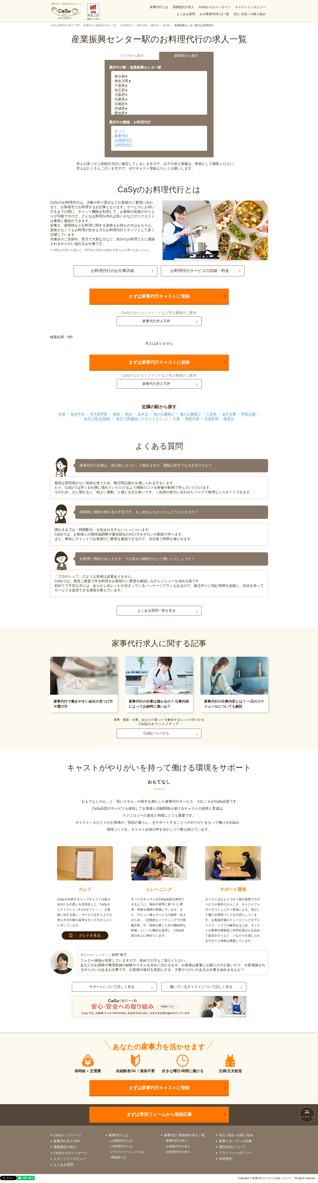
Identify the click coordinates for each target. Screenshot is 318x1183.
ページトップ (307, 1117)
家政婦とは (118, 1157)
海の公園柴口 (163, 414)
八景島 (211, 414)
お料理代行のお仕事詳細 (112, 270)
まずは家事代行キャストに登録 (159, 296)
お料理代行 (126, 25)
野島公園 (248, 414)
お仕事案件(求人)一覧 (214, 14)
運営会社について (232, 1147)
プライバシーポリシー (235, 1153)
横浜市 (155, 25)
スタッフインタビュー (70, 1158)
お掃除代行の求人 (178, 1146)
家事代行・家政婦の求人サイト (66, 11)
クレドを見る (85, 935)
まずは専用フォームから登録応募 (159, 1114)
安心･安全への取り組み (250, 14)
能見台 (229, 419)
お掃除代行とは (121, 1140)
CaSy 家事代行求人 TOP (65, 25)
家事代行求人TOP (156, 321)
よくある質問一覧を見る (156, 610)
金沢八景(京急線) (97, 419)
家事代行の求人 (176, 1140)
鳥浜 (128, 414)
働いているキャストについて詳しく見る (201, 987)
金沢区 (167, 25)
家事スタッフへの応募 (235, 1141)
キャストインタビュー (250, 7)
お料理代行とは (121, 1146)
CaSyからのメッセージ (215, 7)
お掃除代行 (123, 140)
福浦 (116, 414)
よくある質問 (186, 14)
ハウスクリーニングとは (128, 1152)
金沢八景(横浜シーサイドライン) (141, 419)
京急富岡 (211, 419)
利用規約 (225, 1158)
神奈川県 (142, 25)
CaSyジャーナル (156, 733)
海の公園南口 (190, 414)
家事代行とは (159, 7)
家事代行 (121, 136)
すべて (119, 131)
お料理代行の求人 (178, 1152)
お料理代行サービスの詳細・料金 (199, 270)
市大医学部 (98, 414)
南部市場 (192, 419)
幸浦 (61, 414)
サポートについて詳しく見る (111, 987)
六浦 (176, 419)
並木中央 (78, 414)
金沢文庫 (229, 414)
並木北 (143, 414)
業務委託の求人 (183, 7)
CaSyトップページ (67, 1135)
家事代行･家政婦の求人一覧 (99, 25)
